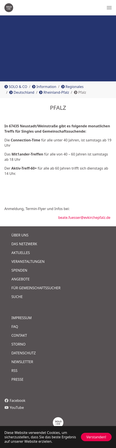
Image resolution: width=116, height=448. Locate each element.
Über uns (20, 235)
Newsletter (22, 361)
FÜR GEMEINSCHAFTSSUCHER (36, 287)
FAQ (14, 326)
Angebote (20, 279)
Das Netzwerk (24, 243)
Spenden (19, 270)
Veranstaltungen (28, 261)
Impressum (21, 317)
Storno (18, 344)
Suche (17, 296)
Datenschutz (23, 353)
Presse (17, 379)
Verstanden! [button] (96, 437)
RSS (14, 370)
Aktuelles (20, 252)
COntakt (19, 335)
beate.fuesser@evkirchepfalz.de (57, 217)
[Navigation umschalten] (109, 7)
